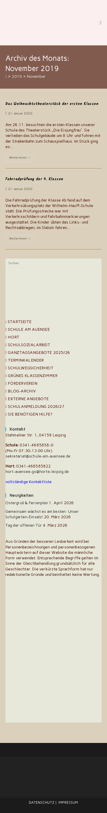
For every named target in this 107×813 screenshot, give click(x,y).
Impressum (68, 803)
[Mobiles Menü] (101, 22)
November (36, 76)
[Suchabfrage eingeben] (53, 263)
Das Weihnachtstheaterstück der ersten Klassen (52, 104)
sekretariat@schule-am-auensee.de (37, 456)
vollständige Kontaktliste (28, 482)
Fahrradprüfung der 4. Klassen (34, 179)
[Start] (6, 76)
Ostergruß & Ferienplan (26, 503)
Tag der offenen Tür (23, 525)
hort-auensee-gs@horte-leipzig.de (37, 471)
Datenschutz (42, 803)
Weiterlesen (21, 158)
